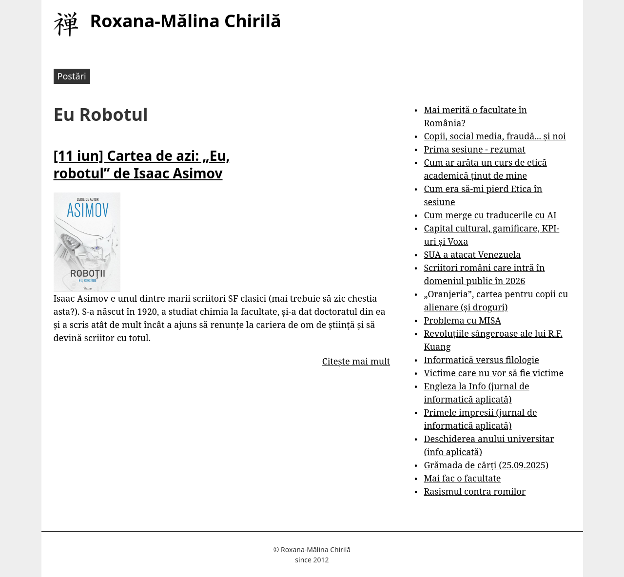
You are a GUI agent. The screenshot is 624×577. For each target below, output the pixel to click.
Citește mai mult (356, 361)
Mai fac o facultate (462, 478)
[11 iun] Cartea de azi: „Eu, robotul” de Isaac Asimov (142, 164)
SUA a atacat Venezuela (472, 254)
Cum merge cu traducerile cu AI (490, 215)
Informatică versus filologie (481, 359)
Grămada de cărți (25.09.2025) (486, 465)
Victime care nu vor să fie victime (494, 373)
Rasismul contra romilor (475, 491)
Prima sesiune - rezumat (474, 149)
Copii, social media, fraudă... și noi (495, 136)
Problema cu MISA (462, 320)
